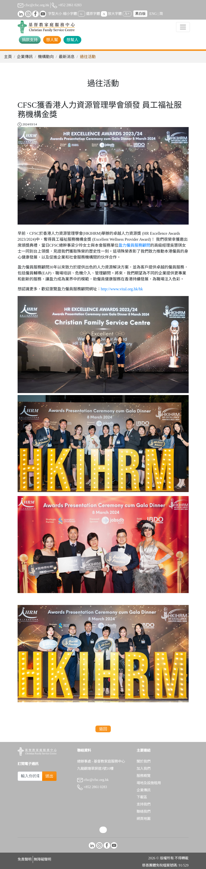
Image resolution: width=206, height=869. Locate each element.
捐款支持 (30, 40)
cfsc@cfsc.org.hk (33, 5)
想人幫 (52, 40)
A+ (127, 13)
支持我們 (143, 804)
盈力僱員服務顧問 (134, 245)
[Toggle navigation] (183, 27)
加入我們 (143, 768)
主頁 (8, 57)
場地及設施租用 (149, 783)
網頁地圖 (143, 819)
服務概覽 (143, 776)
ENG (153, 14)
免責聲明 (24, 859)
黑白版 (140, 14)
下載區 (142, 797)
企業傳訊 (25, 57)
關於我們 (143, 761)
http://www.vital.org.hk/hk (122, 289)
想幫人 (72, 40)
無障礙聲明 (42, 859)
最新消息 (67, 57)
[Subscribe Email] (30, 776)
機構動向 (46, 57)
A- (81, 13)
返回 (103, 729)
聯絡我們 (143, 811)
